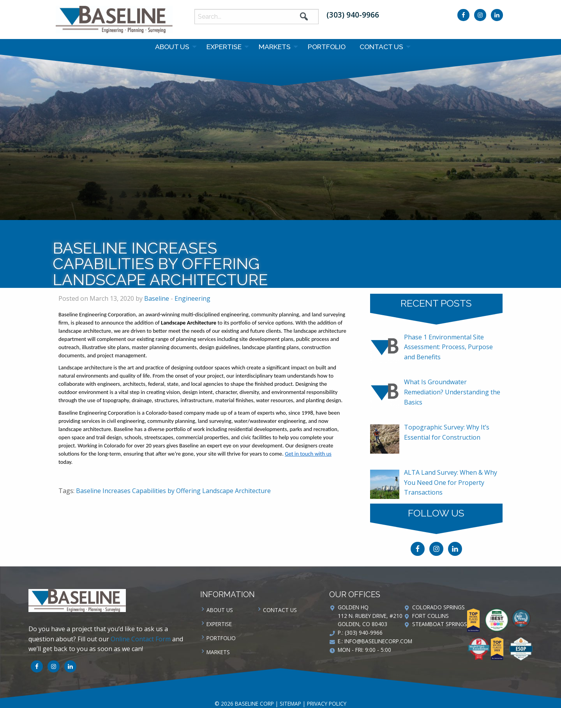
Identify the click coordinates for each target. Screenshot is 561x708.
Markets (275, 47)
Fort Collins (430, 615)
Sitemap (290, 703)
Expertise (224, 47)
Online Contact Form (141, 639)
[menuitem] (174, 47)
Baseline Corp (114, 19)
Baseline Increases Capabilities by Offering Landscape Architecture (173, 490)
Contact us (381, 47)
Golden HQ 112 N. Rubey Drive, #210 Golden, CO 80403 (370, 615)
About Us (172, 47)
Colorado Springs (438, 607)
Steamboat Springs (439, 624)
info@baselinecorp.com (378, 641)
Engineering (192, 298)
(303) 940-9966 (352, 14)
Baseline (156, 298)
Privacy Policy (326, 703)
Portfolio (327, 47)
